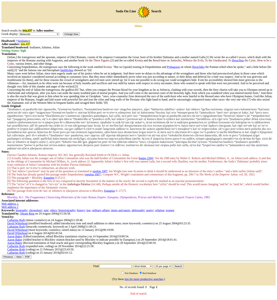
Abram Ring (27, 213)
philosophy (138, 210)
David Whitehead (17, 223)
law (89, 210)
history (81, 210)
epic (46, 210)
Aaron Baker (14, 236)
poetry (150, 210)
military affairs (100, 210)
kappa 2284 (146, 158)
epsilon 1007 (100, 171)
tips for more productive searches (144, 279)
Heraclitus (238, 60)
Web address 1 (9, 203)
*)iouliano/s (23, 40)
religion (159, 210)
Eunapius (49, 177)
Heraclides (198, 66)
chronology (35, 210)
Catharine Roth (16, 220)
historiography (66, 210)
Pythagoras (173, 66)
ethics (53, 210)
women (170, 210)
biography (22, 210)
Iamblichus (66, 70)
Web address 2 (9, 207)
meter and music (120, 210)
